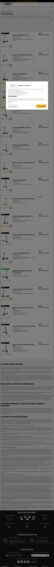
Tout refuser (12, 85)
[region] (27, 95)
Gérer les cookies (12, 106)
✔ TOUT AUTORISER (41, 106)
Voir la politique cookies (12, 96)
